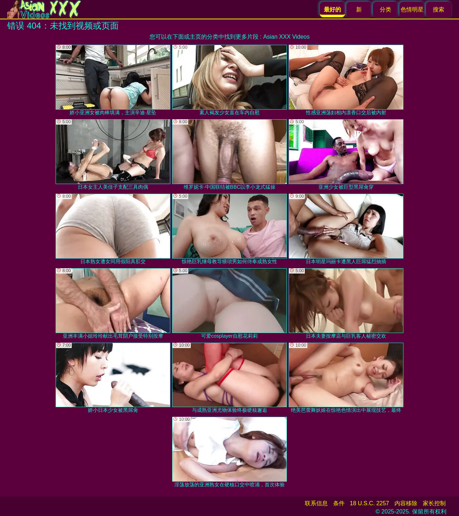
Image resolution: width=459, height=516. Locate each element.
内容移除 (405, 503)
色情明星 (412, 9)
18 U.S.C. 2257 (369, 503)
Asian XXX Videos (286, 37)
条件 (339, 503)
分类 (385, 9)
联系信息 (316, 503)
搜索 (438, 9)
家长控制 (434, 503)
